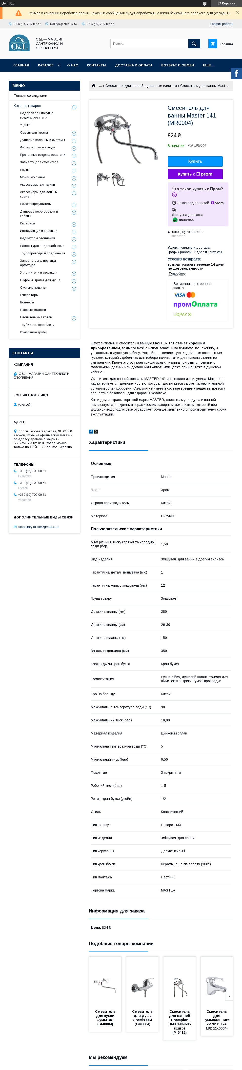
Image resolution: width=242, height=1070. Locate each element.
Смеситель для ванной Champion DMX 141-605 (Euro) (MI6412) (180, 1022)
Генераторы (29, 295)
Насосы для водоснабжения (42, 246)
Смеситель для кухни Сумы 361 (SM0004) (106, 1018)
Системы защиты (33, 287)
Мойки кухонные (32, 177)
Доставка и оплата (133, 65)
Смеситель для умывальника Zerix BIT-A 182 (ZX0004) (218, 1020)
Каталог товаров (27, 106)
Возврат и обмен (177, 65)
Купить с (195, 174)
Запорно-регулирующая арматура (39, 263)
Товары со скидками (30, 96)
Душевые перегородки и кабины (39, 214)
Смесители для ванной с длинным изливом (141, 86)
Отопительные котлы (36, 317)
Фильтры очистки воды (38, 147)
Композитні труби (33, 332)
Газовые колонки (33, 310)
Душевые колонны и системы (42, 140)
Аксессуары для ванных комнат (39, 194)
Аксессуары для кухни (37, 184)
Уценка (25, 125)
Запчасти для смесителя (39, 162)
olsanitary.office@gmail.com (38, 527)
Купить (195, 161)
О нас (72, 65)
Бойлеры (27, 302)
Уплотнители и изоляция (38, 272)
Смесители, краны (34, 132)
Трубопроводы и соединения (42, 253)
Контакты (96, 65)
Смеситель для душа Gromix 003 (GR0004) (143, 1018)
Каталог (45, 65)
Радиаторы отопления (37, 238)
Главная (21, 65)
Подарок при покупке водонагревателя (36, 115)
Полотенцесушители (36, 204)
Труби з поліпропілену (37, 325)
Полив (25, 170)
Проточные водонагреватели (42, 155)
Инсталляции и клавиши (38, 231)
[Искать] (194, 43)
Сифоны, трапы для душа (40, 280)
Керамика (27, 223)
